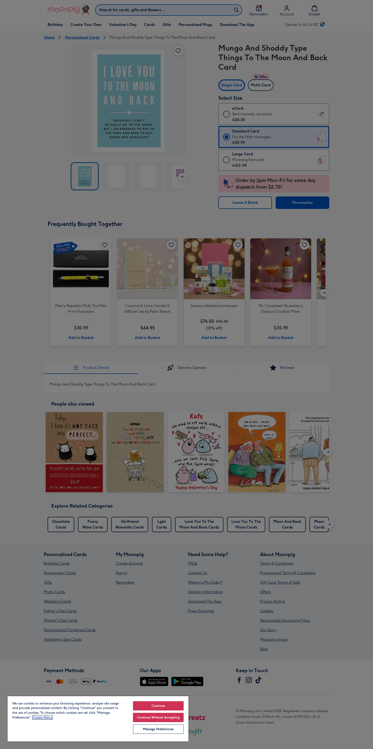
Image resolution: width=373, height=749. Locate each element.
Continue (158, 706)
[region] (98, 718)
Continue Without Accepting (158, 717)
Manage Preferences (158, 729)
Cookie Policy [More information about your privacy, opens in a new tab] (42, 717)
